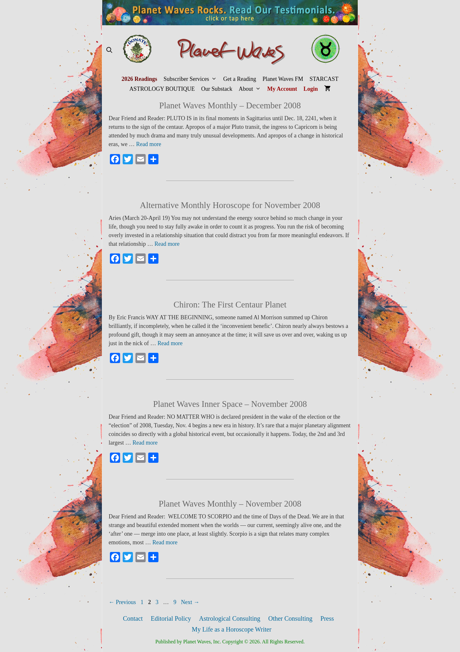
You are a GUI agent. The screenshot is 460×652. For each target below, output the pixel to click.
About (251, 89)
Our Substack (217, 89)
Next (190, 602)
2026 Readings (139, 79)
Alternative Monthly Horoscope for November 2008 (230, 205)
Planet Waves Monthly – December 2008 (230, 105)
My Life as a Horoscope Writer (231, 629)
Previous (122, 602)
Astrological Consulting (229, 618)
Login (310, 89)
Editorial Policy (171, 618)
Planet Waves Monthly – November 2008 (230, 503)
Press (327, 618)
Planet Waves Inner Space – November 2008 (230, 404)
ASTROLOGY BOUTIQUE (162, 89)
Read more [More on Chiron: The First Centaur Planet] (169, 343)
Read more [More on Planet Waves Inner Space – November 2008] (145, 442)
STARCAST (324, 79)
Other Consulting (290, 618)
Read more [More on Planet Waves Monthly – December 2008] (148, 144)
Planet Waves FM (283, 79)
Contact (133, 618)
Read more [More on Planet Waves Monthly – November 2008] (164, 542)
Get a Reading (239, 79)
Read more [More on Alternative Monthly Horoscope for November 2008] (166, 244)
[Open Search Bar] (109, 50)
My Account (282, 89)
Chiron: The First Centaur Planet (229, 304)
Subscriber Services (192, 79)
